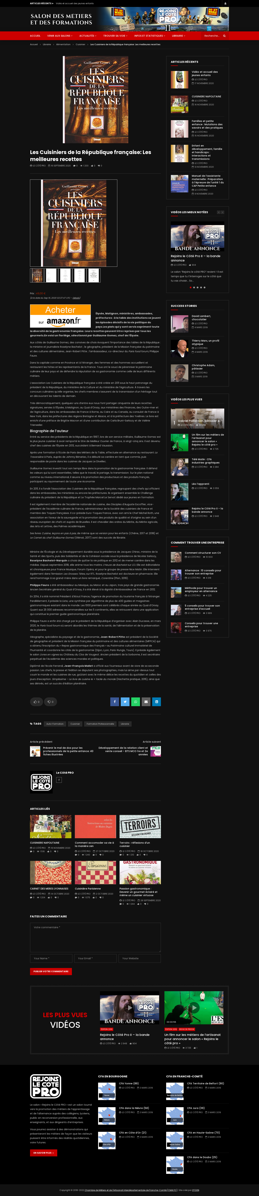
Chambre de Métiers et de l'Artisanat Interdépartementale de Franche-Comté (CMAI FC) (131, 1190)
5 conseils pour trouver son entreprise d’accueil (202, 607)
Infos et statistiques (148, 36)
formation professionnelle (100, 723)
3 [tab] (197, 287)
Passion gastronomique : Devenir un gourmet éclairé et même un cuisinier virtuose (138, 892)
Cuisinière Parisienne (88, 888)
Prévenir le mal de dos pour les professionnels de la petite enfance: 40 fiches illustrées (68, 751)
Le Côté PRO (39, 165)
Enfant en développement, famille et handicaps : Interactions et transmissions (207, 152)
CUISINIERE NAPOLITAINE (44, 842)
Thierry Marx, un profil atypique (205, 342)
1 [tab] (190, 287)
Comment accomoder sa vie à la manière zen (94, 844)
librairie (125, 723)
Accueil (34, 44)
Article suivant (152, 741)
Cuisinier (80, 44)
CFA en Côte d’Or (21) (132, 1132)
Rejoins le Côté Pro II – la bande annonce (195, 258)
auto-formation (55, 723)
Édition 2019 (106, 1029)
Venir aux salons (58, 36)
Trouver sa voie (114, 36)
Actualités (86, 36)
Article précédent (41, 741)
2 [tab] (194, 287)
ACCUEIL (35, 36)
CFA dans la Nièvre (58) (134, 1108)
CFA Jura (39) (196, 1108)
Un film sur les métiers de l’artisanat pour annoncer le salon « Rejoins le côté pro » (208, 439)
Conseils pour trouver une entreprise (201, 625)
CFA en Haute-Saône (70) (203, 1132)
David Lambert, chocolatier (201, 317)
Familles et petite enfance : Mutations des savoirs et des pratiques (207, 124)
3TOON (195, 1190)
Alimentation (63, 44)
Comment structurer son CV (203, 553)
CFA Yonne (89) (129, 1083)
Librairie (177, 36)
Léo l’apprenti (200, 484)
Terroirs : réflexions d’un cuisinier (135, 844)
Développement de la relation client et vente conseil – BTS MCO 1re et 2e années (123, 751)
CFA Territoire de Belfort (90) (205, 1083)
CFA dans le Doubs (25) (202, 1157)
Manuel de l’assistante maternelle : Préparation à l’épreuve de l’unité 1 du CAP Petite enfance (208, 181)
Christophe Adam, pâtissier (203, 367)
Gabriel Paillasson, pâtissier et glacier (204, 421)
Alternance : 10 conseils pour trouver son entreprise (203, 572)
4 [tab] (201, 287)
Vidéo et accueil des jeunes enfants (75, 3)
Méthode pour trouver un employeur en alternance (201, 589)
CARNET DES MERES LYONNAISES (49, 888)
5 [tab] (204, 287)
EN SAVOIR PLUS (44, 1152)
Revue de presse (186, 1029)
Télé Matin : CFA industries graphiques (206, 461)
